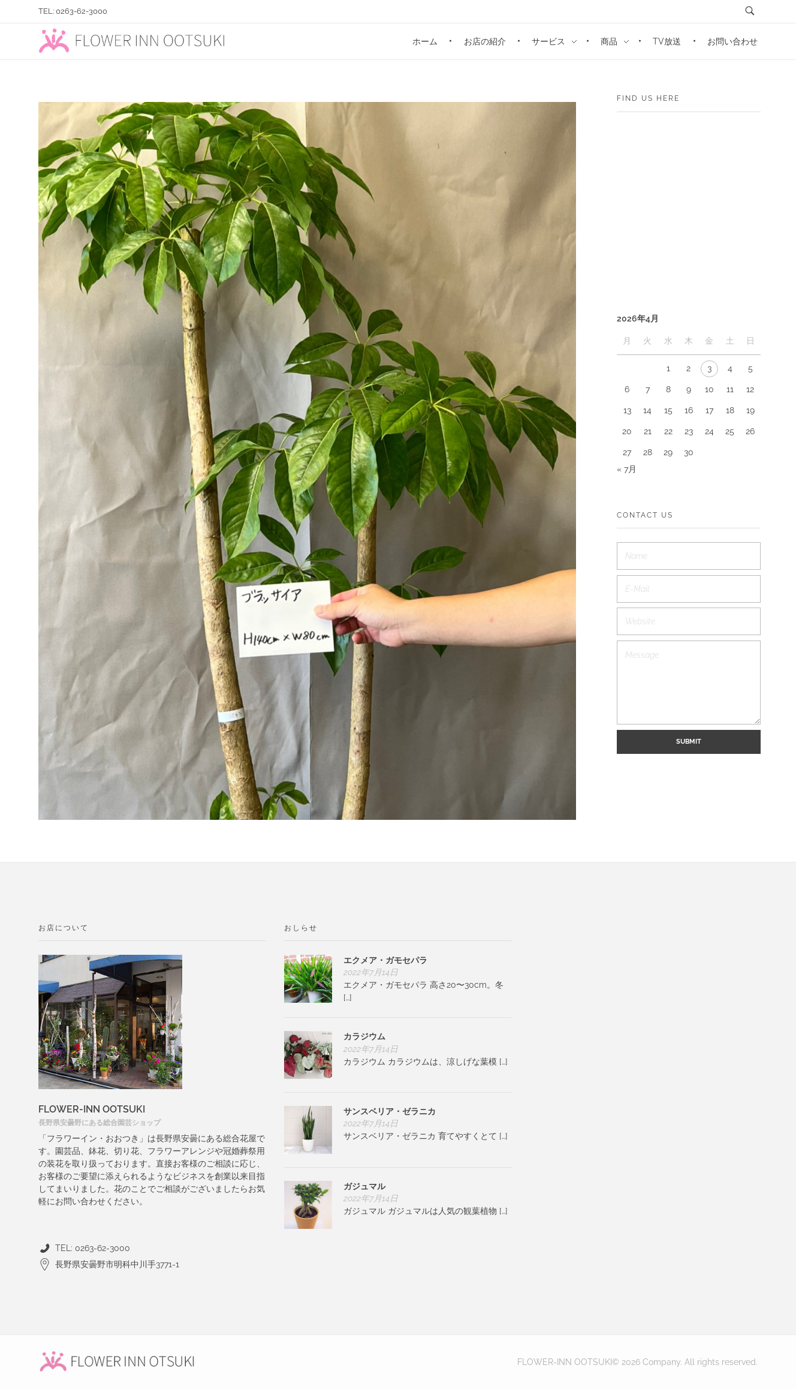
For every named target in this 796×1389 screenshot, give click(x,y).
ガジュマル (364, 1186)
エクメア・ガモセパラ (385, 960)
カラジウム (364, 1036)
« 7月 (627, 469)
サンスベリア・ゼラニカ (389, 1111)
